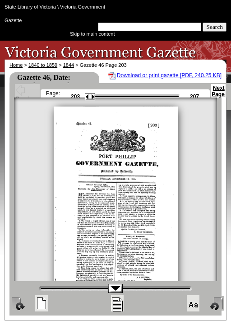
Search (214, 26)
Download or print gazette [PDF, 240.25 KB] (169, 75)
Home (16, 65)
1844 (68, 65)
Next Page (218, 95)
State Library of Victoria (30, 6)
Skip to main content (92, 34)
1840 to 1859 (42, 65)
